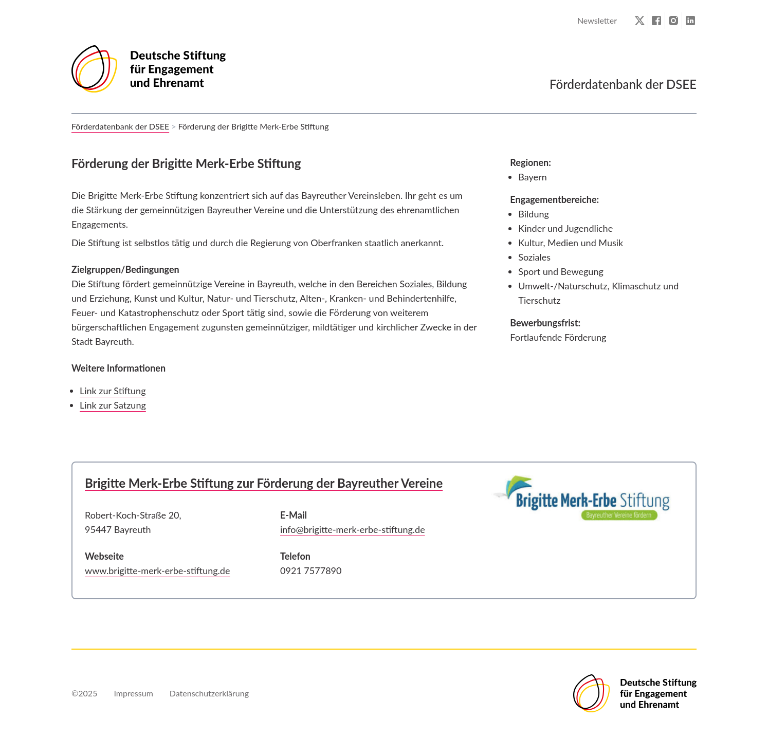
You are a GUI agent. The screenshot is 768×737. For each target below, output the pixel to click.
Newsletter (597, 20)
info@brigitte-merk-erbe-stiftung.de (352, 529)
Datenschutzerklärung (209, 693)
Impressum (133, 693)
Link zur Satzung (113, 405)
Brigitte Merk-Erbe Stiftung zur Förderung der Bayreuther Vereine (264, 482)
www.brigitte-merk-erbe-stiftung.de (157, 570)
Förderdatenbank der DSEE (120, 126)
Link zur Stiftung (113, 390)
